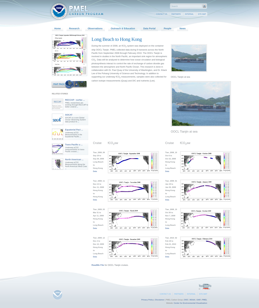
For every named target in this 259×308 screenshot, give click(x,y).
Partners (176, 14)
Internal (189, 14)
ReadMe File (98, 265)
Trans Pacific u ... (74, 144)
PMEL (204, 300)
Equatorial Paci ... (74, 129)
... (77, 107)
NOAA (192, 300)
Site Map (202, 14)
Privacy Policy (147, 300)
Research (74, 28)
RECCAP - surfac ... (75, 100)
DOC (186, 300)
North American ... (74, 159)
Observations (95, 28)
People (167, 28)
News (183, 28)
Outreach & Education (123, 28)
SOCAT (69, 115)
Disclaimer (159, 300)
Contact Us (161, 14)
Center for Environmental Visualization (190, 303)
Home (57, 28)
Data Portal (149, 28)
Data (95, 171)
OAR (199, 300)
